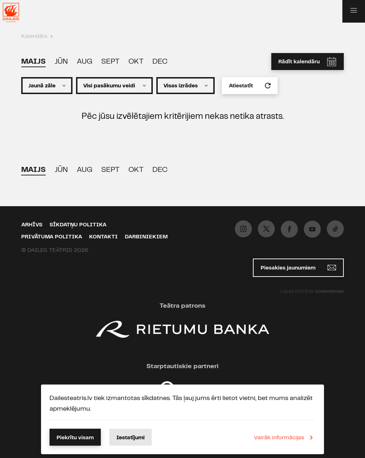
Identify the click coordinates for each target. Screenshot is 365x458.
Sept (110, 61)
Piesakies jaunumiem (298, 267)
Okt (136, 61)
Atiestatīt (250, 85)
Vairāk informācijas (284, 437)
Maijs (33, 61)
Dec (160, 61)
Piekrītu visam (75, 437)
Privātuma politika (51, 236)
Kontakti (103, 236)
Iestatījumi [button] (130, 437)
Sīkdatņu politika (78, 224)
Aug (84, 61)
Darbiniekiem (146, 236)
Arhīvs (31, 224)
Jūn (61, 61)
